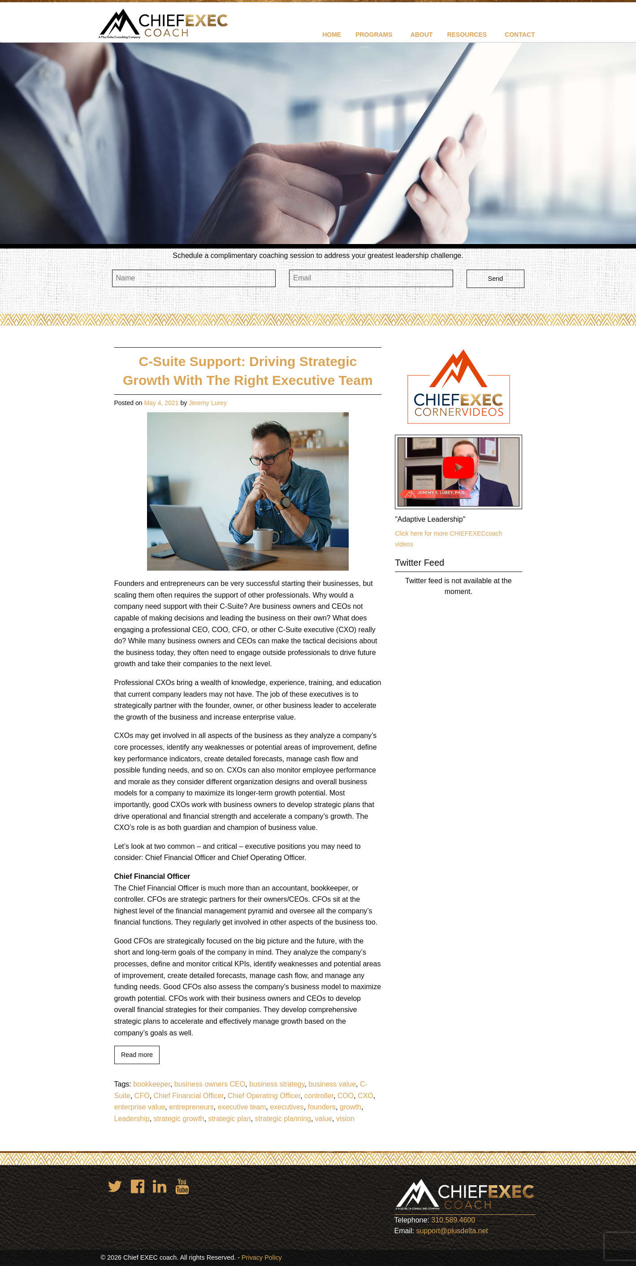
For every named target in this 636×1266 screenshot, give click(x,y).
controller (318, 1096)
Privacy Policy (262, 1257)
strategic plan (229, 1118)
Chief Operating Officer (264, 1096)
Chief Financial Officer (189, 1096)
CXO (365, 1096)
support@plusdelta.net (452, 1231)
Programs (373, 34)
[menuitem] (331, 34)
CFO (142, 1096)
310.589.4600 (453, 1220)
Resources (467, 34)
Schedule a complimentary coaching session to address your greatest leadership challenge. (318, 255)
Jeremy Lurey (208, 402)
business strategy (276, 1084)
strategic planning (283, 1118)
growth (350, 1107)
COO (345, 1096)
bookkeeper (151, 1084)
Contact (520, 34)
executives (287, 1107)
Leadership (132, 1118)
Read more (137, 1054)
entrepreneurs (191, 1107)
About (422, 34)
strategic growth (179, 1118)
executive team (242, 1107)
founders (322, 1107)
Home (331, 34)
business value (332, 1084)
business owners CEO (209, 1084)
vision (345, 1118)
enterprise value (139, 1107)
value (323, 1118)
